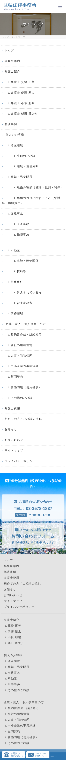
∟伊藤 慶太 (12, 631)
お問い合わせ (14, 439)
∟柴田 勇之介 (14, 643)
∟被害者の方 (18, 302)
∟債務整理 (14, 313)
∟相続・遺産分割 (22, 166)
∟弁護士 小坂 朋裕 (19, 103)
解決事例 (11, 124)
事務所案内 (12, 61)
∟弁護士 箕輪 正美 (19, 82)
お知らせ (11, 429)
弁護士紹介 (12, 71)
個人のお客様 (14, 134)
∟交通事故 (14, 213)
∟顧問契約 (14, 376)
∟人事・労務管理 (18, 355)
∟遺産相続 (14, 145)
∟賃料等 (15, 271)
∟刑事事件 (14, 281)
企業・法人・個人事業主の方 (25, 323)
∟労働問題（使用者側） (23, 387)
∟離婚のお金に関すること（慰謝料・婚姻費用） (31, 200)
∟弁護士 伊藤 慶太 (19, 92)
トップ (5, 37)
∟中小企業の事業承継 (22, 366)
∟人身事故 (17, 224)
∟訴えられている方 (23, 292)
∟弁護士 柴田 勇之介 (21, 113)
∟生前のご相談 (20, 155)
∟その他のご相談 (18, 397)
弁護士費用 (12, 408)
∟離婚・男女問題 (18, 176)
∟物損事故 (17, 234)
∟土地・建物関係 (22, 260)
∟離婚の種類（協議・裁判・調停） (34, 187)
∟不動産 (12, 250)
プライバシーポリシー (20, 461)
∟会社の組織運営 (18, 345)
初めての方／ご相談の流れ (23, 418)
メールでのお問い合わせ (41, 754)
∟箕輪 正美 (12, 625)
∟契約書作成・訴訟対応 (23, 334)
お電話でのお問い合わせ (17, 754)
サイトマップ (14, 450)
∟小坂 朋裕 (12, 637)
